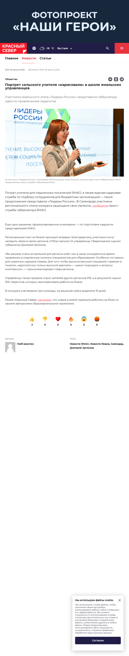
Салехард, (117, 343)
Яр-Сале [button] (62, 48)
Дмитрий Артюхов (82, 347)
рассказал (44, 299)
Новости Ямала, (100, 343)
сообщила (100, 205)
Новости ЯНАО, (80, 343)
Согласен (98, 640)
